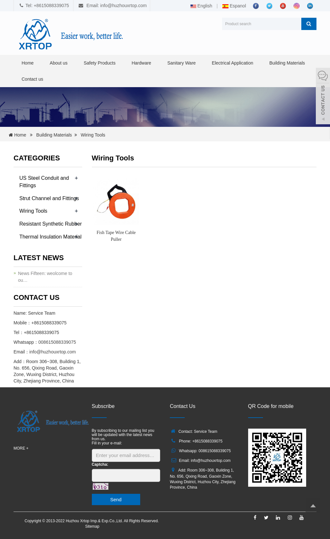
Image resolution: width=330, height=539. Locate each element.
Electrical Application (232, 63)
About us (58, 63)
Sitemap (92, 526)
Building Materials (287, 63)
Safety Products (100, 63)
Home (28, 63)
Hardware (141, 63)
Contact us (32, 79)
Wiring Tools (93, 134)
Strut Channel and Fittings (49, 198)
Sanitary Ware (181, 63)
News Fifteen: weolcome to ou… (45, 277)
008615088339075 (57, 342)
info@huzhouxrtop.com (52, 351)
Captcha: (100, 464)
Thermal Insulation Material (50, 236)
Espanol (234, 5)
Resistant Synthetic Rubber (50, 224)
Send (115, 499)
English (201, 5)
